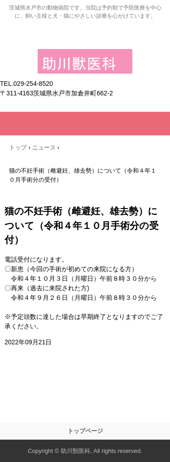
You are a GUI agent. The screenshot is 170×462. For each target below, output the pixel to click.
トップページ (85, 430)
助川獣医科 (85, 57)
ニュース (44, 147)
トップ (18, 147)
